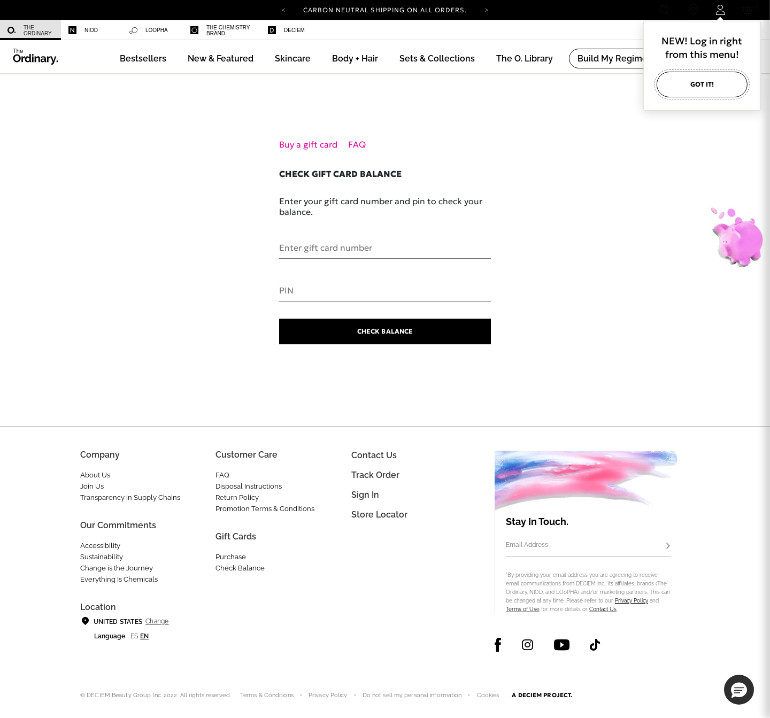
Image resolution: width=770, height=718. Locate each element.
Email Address (527, 545)
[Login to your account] (720, 10)
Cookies (488, 695)
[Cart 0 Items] (749, 10)
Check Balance (385, 331)
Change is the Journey (116, 568)
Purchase (230, 557)
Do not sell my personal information (412, 695)
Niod (83, 30)
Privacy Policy (631, 601)
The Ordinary (29, 30)
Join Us (92, 486)
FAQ (357, 144)
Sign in (365, 495)
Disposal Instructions (248, 486)
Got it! (702, 84)
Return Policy (237, 497)
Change (156, 621)
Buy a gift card (309, 144)
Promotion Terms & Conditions (264, 509)
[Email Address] (588, 546)
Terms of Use (523, 609)
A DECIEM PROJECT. (542, 695)
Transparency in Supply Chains (130, 497)
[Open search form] (664, 10)
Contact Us (603, 609)
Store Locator (379, 514)
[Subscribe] (668, 546)
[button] (220, 58)
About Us (95, 475)
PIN (286, 290)
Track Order (375, 475)
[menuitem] (30, 30)
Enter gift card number (325, 247)
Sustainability (101, 557)
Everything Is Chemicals (119, 579)
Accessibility (100, 546)
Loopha (148, 30)
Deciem (286, 30)
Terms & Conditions (267, 695)
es (134, 636)
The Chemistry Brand (220, 30)
